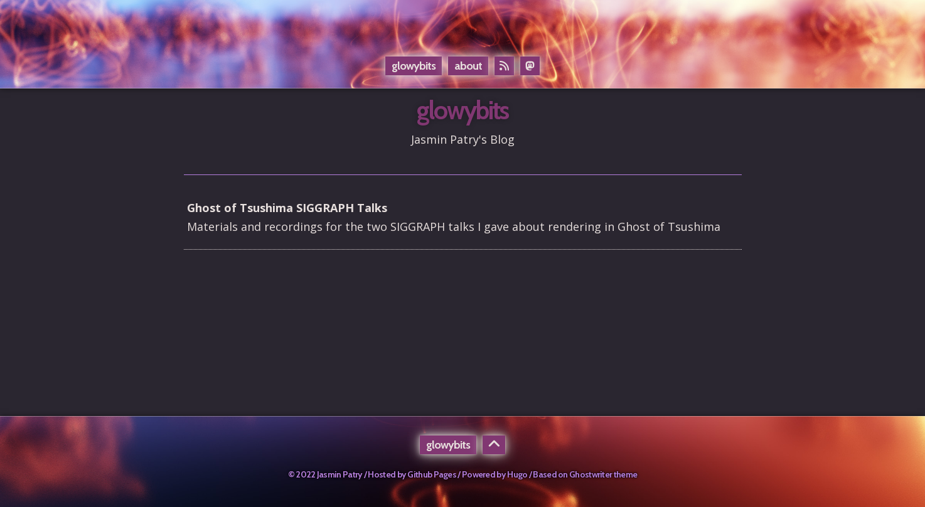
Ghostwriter (590, 474)
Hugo (517, 474)
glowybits (414, 66)
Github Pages (431, 474)
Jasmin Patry (340, 474)
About (468, 66)
